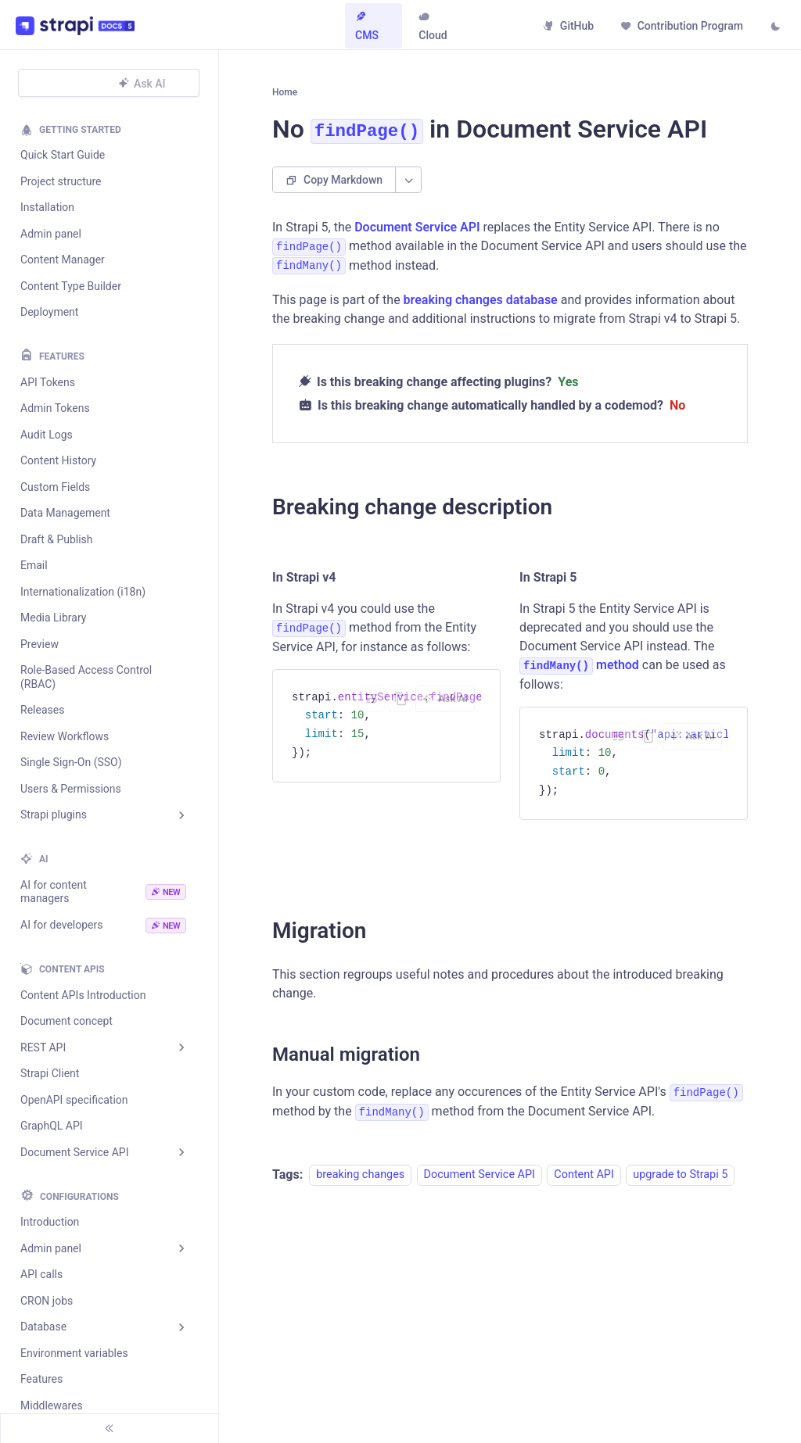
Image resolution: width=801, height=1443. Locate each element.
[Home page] (286, 97)
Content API (583, 1184)
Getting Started (80, 129)
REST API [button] (43, 1047)
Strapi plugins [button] (53, 814)
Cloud (432, 26)
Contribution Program (679, 26)
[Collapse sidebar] (109, 1428)
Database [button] (43, 1326)
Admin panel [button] (50, 1248)
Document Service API (417, 235)
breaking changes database (481, 309)
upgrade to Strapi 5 (680, 1184)
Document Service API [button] (74, 1152)
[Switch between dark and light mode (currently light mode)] (772, 27)
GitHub (566, 26)
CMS (369, 26)
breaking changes (360, 1184)
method (579, 674)
